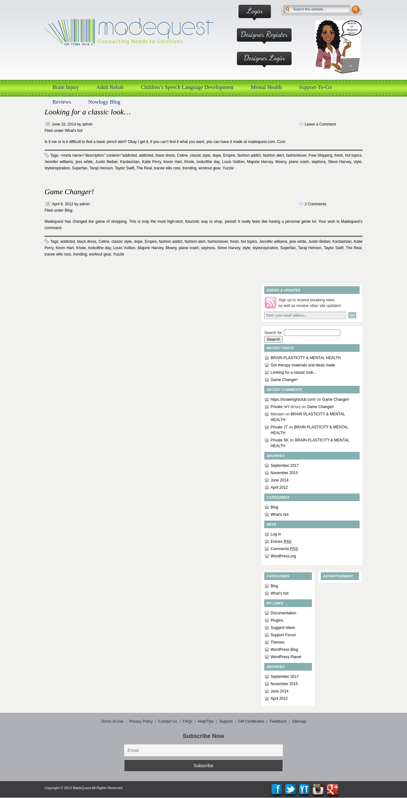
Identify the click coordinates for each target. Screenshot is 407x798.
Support (225, 721)
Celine (182, 155)
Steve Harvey (339, 162)
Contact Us (167, 721)
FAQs (187, 721)
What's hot (73, 130)
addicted (146, 155)
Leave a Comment (320, 124)
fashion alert (273, 155)
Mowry (280, 162)
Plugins (277, 620)
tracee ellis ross (167, 168)
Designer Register (264, 34)
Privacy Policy (141, 721)
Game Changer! (69, 192)
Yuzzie (227, 168)
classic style (200, 155)
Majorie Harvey (260, 162)
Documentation (283, 613)
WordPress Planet (286, 657)
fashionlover (296, 155)
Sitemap (299, 721)
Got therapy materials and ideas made (303, 365)
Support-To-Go (315, 87)
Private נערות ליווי (285, 407)
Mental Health (266, 87)
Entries (281, 541)
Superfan (79, 168)
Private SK (280, 440)
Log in (276, 534)
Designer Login (264, 57)
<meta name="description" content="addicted (98, 155)
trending (189, 168)
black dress (165, 155)
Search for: (273, 333)
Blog (68, 210)
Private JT (279, 427)
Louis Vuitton (233, 162)
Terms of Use (112, 721)
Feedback (278, 721)
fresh (339, 155)
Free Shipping (320, 155)
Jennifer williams (59, 162)
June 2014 (279, 480)
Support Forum (283, 635)
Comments (284, 549)
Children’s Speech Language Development (187, 87)
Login (255, 10)
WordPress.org (283, 556)
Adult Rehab (110, 87)
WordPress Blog (284, 649)
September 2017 (285, 465)
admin (87, 124)
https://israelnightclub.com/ (293, 399)
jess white (84, 162)
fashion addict (249, 155)
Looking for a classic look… (88, 112)
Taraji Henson (101, 168)
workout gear (209, 168)
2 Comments (315, 204)
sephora (318, 162)
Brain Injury (65, 87)
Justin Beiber (106, 162)
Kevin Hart (172, 162)
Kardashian (130, 162)
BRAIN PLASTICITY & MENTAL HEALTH (306, 358)
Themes (277, 642)
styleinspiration (57, 168)
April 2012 (279, 487)
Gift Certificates (251, 721)
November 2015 (284, 473)
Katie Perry (151, 162)
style (358, 162)
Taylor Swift (124, 168)
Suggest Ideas (283, 627)
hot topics (353, 155)
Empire (229, 155)
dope (216, 155)
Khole (189, 162)
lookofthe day (208, 162)
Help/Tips (206, 721)
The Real (144, 168)
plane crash (299, 162)
